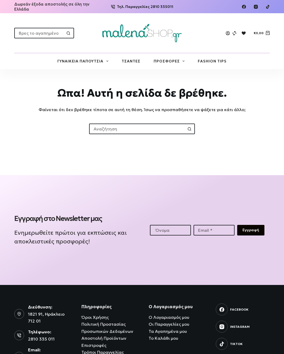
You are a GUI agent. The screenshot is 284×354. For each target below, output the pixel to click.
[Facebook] (244, 7)
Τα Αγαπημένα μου (168, 331)
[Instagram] (256, 7)
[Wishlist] (244, 33)
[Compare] (234, 33)
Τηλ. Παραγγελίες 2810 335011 (142, 6)
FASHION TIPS (212, 61)
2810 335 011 (41, 339)
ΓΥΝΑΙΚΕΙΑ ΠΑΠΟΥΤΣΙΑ (84, 61)
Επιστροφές (93, 345)
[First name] (170, 230)
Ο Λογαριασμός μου (169, 317)
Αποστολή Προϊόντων (103, 338)
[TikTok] (268, 7)
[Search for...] (38, 33)
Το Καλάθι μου (163, 338)
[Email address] (214, 230)
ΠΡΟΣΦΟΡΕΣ (170, 61)
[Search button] (68, 33)
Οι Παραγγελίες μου (169, 324)
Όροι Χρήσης (95, 317)
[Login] (228, 33)
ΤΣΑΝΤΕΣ (131, 61)
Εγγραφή (250, 230)
